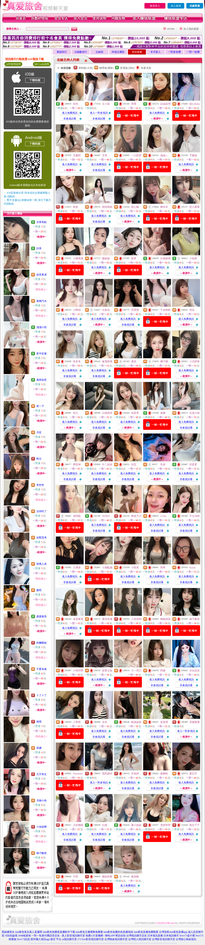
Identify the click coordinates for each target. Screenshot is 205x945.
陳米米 (164, 206)
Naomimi (78, 773)
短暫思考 (41, 537)
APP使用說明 (13, 64)
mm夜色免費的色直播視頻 (118, 931)
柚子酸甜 (41, 853)
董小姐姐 (136, 825)
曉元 (39, 458)
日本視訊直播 (155, 935)
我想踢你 (107, 773)
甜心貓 (135, 206)
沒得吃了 (41, 511)
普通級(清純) (127, 67)
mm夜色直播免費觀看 (146, 931)
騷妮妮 (106, 258)
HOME (171, 28)
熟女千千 (194, 825)
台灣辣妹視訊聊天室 (116, 939)
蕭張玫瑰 (107, 619)
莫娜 (39, 747)
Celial (163, 516)
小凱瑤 (135, 567)
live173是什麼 (187, 935)
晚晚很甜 (165, 619)
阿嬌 (162, 670)
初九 (75, 412)
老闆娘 (77, 516)
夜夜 (75, 206)
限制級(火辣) (86, 67)
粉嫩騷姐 (41, 642)
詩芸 (133, 464)
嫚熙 (39, 590)
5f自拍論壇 (11, 935)
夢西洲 (77, 464)
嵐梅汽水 (41, 300)
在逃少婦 (194, 412)
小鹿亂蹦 (107, 567)
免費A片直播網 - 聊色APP (100, 935)
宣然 (75, 103)
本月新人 (155, 51)
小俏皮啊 (41, 826)
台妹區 (99, 51)
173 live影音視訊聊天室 (90, 939)
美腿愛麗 (194, 722)
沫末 (104, 722)
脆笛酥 (135, 876)
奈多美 (77, 361)
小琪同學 (78, 670)
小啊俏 (77, 309)
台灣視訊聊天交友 (136, 935)
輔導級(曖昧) (106, 67)
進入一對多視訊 (99, 112)
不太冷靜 (194, 516)
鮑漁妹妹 (136, 722)
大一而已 (136, 670)
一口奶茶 (136, 155)
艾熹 (104, 155)
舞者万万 (136, 516)
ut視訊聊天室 (69, 939)
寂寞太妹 (107, 670)
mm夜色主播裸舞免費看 (89, 931)
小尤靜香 (194, 361)
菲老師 (135, 773)
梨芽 (133, 258)
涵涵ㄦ (164, 155)
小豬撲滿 (78, 258)
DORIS (106, 516)
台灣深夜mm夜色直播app (173, 931)
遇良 (133, 361)
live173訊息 (23, 939)
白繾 (104, 825)
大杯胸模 (78, 825)
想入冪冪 (194, 206)
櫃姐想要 (107, 876)
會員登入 (155, 5)
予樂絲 (193, 155)
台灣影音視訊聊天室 (163, 939)
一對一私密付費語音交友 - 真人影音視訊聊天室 (58, 935)
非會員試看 (69, 118)
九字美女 (41, 774)
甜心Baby (194, 103)
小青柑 (77, 722)
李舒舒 (40, 485)
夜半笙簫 (41, 353)
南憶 (39, 721)
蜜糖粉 (164, 773)
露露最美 (41, 616)
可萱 (75, 876)
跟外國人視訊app (40, 939)
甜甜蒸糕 (107, 206)
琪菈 (192, 309)
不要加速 (41, 669)
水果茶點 (41, 222)
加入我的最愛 (191, 28)
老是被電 (78, 619)
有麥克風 (146, 67)
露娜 (162, 412)
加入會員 (176, 5)
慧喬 (133, 103)
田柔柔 (193, 464)
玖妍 (162, 464)
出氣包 (106, 309)
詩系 (39, 248)
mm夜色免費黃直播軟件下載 (59, 931)
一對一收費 (193, 51)
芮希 (162, 567)
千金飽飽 (165, 309)
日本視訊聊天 (171, 935)
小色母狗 (136, 619)
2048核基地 (24, 935)
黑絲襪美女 (8, 931)
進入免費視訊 (69, 112)
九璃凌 (77, 567)
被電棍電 (107, 361)
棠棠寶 (164, 722)
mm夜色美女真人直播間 (28, 931)
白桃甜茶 (107, 412)
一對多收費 (174, 51)
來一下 (40, 406)
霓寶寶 (135, 309)
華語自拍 (120, 935)
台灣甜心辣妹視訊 (186, 939)
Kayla (192, 567)
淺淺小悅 (41, 327)
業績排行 (62, 51)
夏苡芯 (193, 773)
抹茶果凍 (41, 274)
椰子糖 (164, 361)
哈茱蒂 (135, 412)
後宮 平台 (55, 939)
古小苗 (106, 103)
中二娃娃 (107, 464)
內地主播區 (118, 51)
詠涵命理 (165, 103)
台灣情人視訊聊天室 (139, 939)
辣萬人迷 (41, 563)
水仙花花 (194, 670)
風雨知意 (41, 379)
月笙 (39, 432)
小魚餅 (193, 258)
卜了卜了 (41, 695)
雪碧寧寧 (165, 825)
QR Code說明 (41, 64)
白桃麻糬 (165, 258)
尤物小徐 (41, 800)
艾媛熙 (77, 155)
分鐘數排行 (80, 51)
